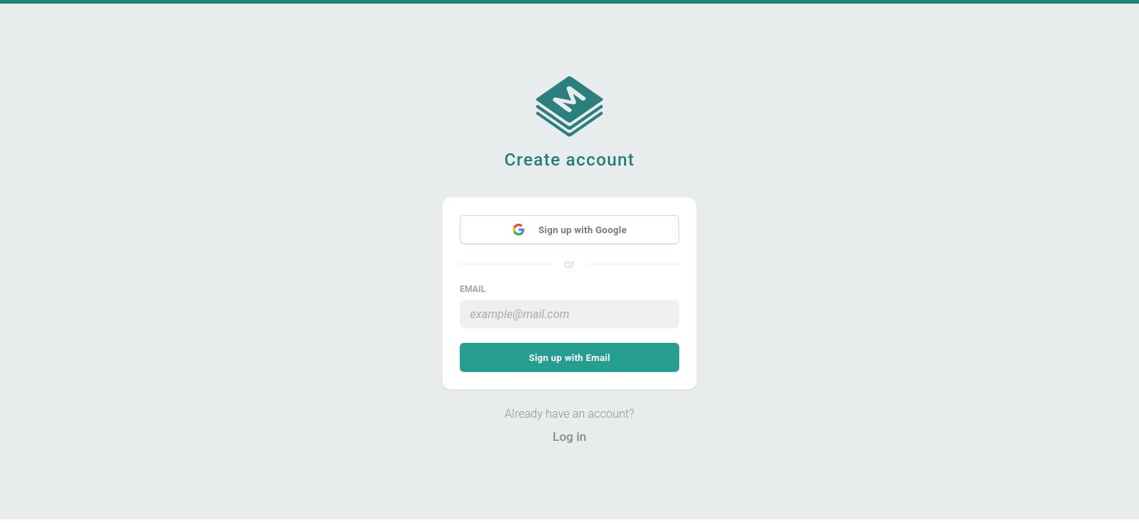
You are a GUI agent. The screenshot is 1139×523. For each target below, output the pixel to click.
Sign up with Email (569, 357)
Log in (570, 436)
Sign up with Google (569, 229)
